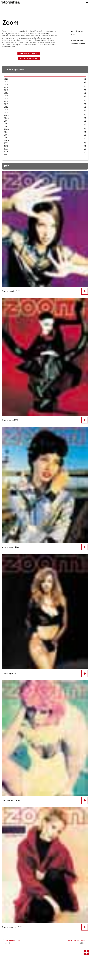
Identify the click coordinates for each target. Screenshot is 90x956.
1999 (6, 143)
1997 (6, 149)
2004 (6, 129)
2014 (6, 101)
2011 (6, 110)
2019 (6, 87)
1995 (6, 154)
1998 (6, 146)
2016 (6, 96)
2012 (6, 107)
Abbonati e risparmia (28, 59)
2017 (6, 93)
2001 (6, 138)
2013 (6, 104)
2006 (6, 124)
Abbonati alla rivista (28, 53)
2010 (6, 112)
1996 (6, 152)
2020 (6, 84)
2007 (6, 121)
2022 (6, 79)
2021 (6, 82)
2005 (6, 126)
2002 (6, 135)
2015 (6, 98)
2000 (6, 140)
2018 (6, 90)
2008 (6, 118)
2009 (6, 115)
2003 (6, 132)
